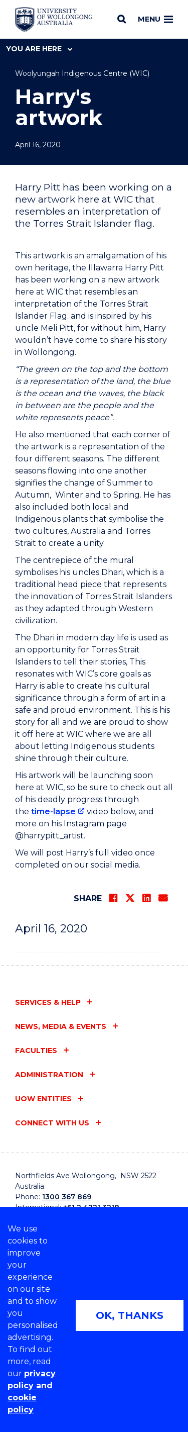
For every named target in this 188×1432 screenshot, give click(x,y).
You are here (39, 48)
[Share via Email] (163, 898)
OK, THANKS (129, 1315)
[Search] (121, 19)
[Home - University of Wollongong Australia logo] (54, 19)
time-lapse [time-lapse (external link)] (53, 811)
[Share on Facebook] (113, 898)
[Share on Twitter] (130, 898)
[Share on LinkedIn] (146, 898)
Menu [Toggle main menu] (155, 19)
